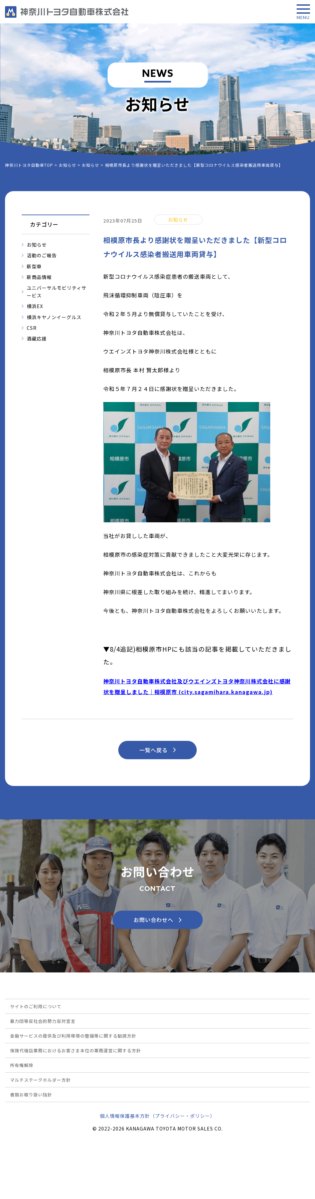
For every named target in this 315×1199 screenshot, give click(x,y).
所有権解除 (21, 1065)
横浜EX (35, 306)
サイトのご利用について (35, 1006)
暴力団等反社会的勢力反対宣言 (42, 1021)
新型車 (34, 266)
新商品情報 (39, 277)
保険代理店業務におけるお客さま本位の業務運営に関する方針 (75, 1050)
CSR (32, 327)
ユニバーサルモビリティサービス (57, 291)
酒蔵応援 (37, 338)
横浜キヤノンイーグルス (54, 317)
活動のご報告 (42, 255)
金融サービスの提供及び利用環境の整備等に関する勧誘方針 (73, 1036)
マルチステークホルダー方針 (40, 1080)
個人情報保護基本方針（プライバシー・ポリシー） (157, 1115)
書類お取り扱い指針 (31, 1094)
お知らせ (37, 244)
